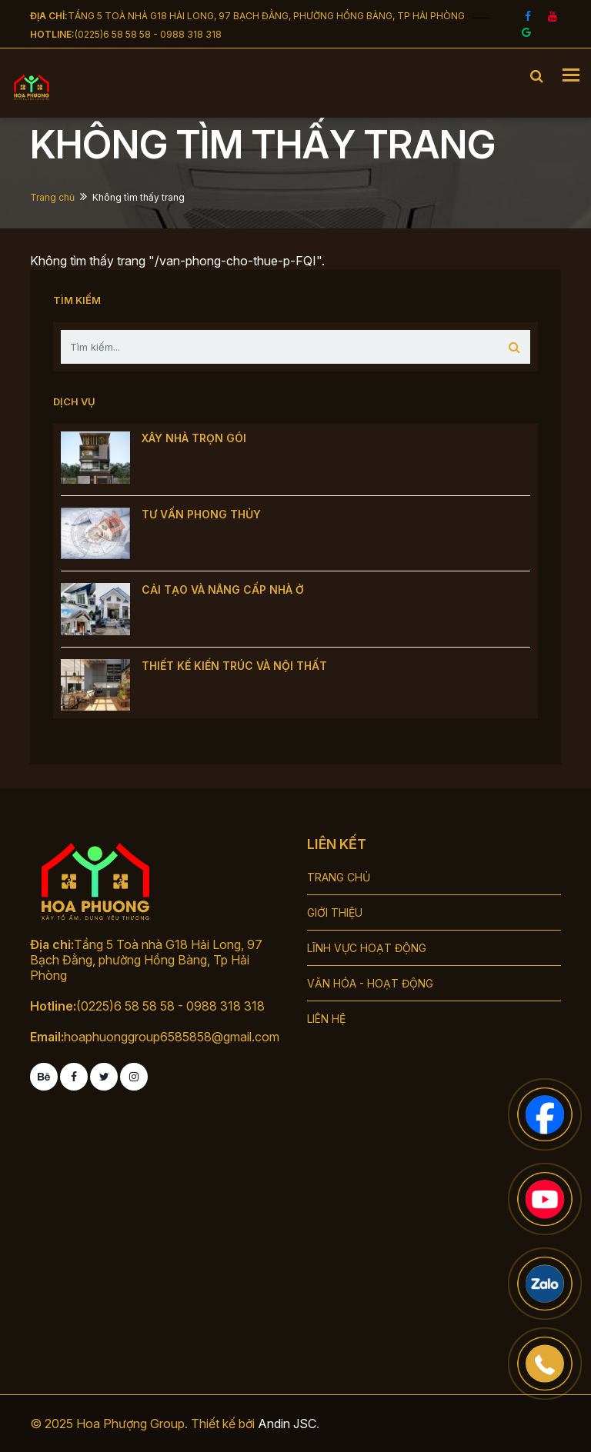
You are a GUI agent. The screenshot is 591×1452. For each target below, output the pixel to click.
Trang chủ (52, 197)
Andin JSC (287, 1423)
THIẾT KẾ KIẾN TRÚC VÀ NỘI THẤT (234, 665)
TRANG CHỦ (338, 877)
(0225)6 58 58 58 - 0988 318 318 (148, 34)
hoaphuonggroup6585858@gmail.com (171, 1036)
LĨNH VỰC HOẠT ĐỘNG (366, 947)
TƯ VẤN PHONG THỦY (201, 514)
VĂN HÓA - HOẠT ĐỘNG (370, 983)
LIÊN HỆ (326, 1018)
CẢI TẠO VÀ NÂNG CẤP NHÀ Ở (223, 589)
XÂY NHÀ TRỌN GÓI (194, 438)
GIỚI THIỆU (334, 912)
